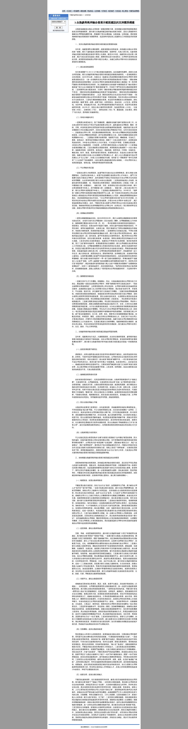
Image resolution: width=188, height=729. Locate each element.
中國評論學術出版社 (76, 15)
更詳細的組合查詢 (58, 30)
